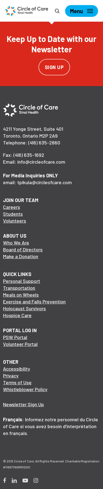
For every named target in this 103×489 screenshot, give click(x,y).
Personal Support (21, 281)
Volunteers (14, 221)
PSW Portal (15, 337)
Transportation (19, 288)
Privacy (11, 376)
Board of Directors (23, 249)
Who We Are (16, 243)
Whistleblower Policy (25, 389)
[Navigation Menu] (81, 11)
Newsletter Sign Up (23, 404)
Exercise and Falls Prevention (34, 301)
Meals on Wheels (21, 295)
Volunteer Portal (20, 344)
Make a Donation (20, 256)
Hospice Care (17, 315)
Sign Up (54, 67)
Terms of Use (17, 382)
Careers (11, 207)
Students (13, 214)
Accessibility (16, 369)
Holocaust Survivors (24, 308)
